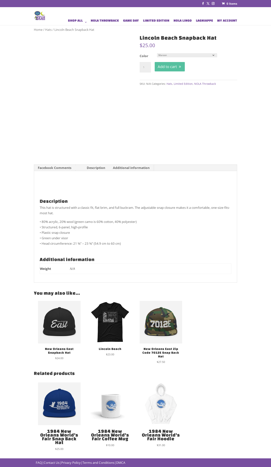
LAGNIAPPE (204, 20)
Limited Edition (183, 84)
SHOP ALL (75, 20)
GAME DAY (131, 20)
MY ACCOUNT (227, 20)
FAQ (39, 462)
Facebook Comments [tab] (54, 168)
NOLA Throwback (205, 84)
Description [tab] (96, 168)
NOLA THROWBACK (105, 20)
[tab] (79, 168)
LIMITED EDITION (156, 20)
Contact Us (51, 462)
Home (38, 30)
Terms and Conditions (98, 462)
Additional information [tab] (131, 168)
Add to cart (167, 66)
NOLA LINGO (183, 20)
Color (144, 56)
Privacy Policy (71, 462)
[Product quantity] (145, 67)
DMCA (120, 462)
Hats (48, 30)
